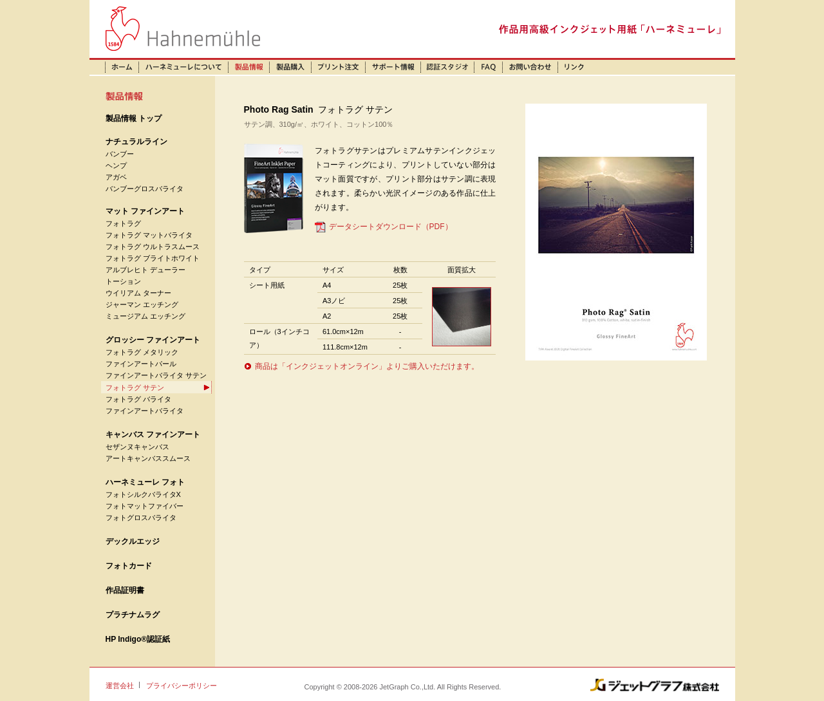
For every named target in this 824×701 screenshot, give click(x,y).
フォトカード (129, 565)
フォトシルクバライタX (143, 494)
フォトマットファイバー (144, 506)
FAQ (489, 67)
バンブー (120, 154)
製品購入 (291, 67)
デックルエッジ (133, 541)
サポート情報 (393, 67)
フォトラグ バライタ (138, 399)
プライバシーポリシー (181, 685)
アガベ (116, 177)
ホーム (114, 67)
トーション (123, 281)
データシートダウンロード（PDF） (391, 226)
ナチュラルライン (136, 141)
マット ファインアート (145, 211)
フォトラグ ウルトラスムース (153, 246)
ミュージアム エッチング (145, 316)
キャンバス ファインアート (153, 434)
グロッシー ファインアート (153, 339)
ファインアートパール (141, 364)
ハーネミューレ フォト (145, 482)
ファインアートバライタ (144, 411)
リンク (574, 67)
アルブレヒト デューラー (145, 270)
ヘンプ (116, 165)
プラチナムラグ (133, 614)
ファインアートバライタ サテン (156, 375)
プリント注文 (339, 67)
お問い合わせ (530, 67)
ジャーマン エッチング (142, 304)
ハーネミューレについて (184, 67)
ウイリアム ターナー (138, 293)
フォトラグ (123, 223)
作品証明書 (125, 590)
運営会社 (120, 685)
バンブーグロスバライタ (144, 188)
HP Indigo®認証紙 (138, 639)
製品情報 (249, 67)
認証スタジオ (448, 67)
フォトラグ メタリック (142, 352)
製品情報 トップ (134, 118)
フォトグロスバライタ (141, 517)
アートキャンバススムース (148, 458)
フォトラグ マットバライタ (149, 235)
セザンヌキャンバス (137, 447)
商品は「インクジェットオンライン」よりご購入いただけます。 (367, 366)
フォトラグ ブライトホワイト (153, 258)
